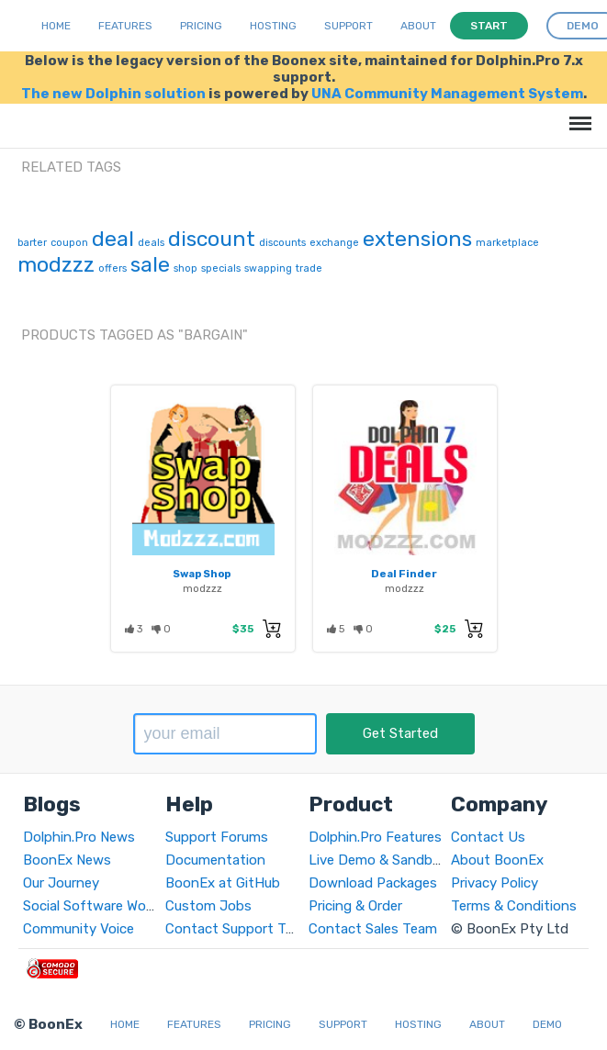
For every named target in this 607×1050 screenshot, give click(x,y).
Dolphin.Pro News (79, 837)
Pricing (201, 25)
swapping (268, 268)
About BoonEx (497, 860)
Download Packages (373, 883)
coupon (69, 243)
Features (125, 25)
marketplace (507, 243)
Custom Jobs (208, 906)
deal (113, 238)
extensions (417, 238)
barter (32, 243)
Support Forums (216, 837)
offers (112, 268)
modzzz (56, 264)
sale (150, 264)
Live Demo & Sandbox (378, 860)
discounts (282, 243)
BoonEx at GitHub (222, 883)
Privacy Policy (494, 883)
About (418, 25)
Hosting (273, 25)
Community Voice (78, 929)
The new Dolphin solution (113, 93)
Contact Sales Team (373, 929)
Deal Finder (404, 573)
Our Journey (61, 883)
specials (221, 268)
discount (211, 238)
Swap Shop (201, 573)
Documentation (215, 860)
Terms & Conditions (514, 906)
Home (56, 25)
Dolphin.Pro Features (375, 837)
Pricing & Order (355, 906)
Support (348, 25)
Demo (547, 1024)
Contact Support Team (238, 929)
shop (185, 268)
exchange (334, 243)
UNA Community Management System (447, 93)
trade (309, 268)
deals (151, 243)
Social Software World (92, 906)
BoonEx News (67, 860)
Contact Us (488, 837)
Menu (577, 114)
